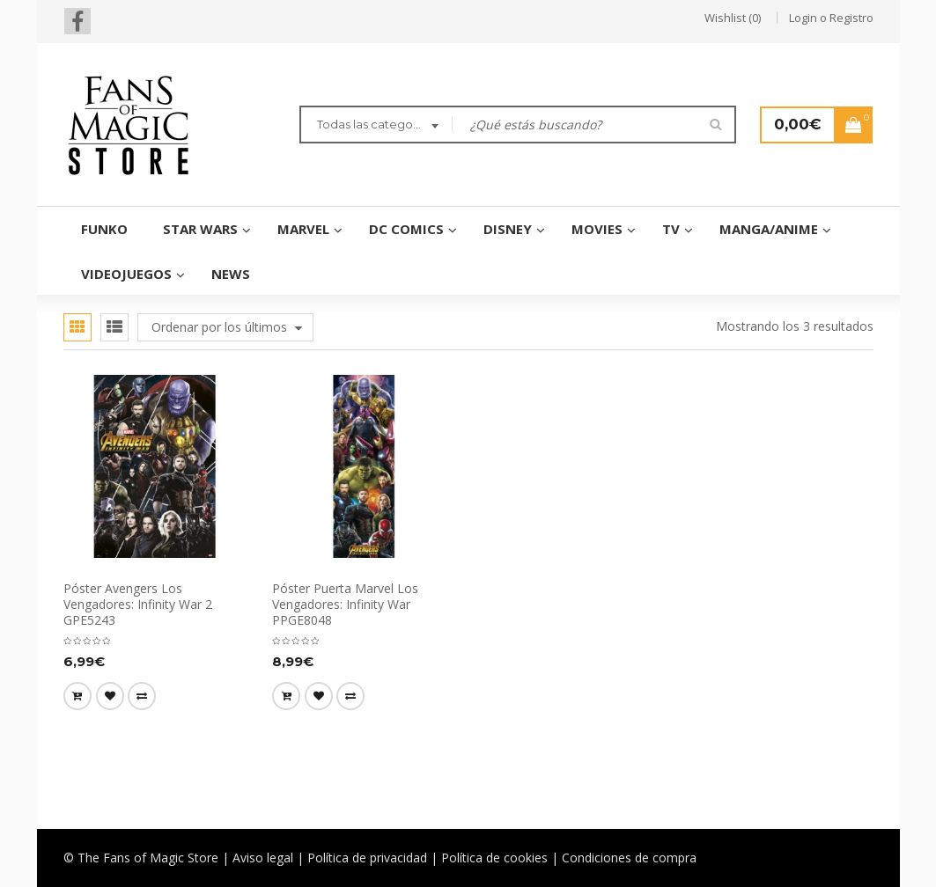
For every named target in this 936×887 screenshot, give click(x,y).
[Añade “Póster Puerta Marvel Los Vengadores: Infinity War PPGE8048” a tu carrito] (286, 696)
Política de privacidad (367, 857)
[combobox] (376, 126)
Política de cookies (494, 857)
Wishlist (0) (732, 18)
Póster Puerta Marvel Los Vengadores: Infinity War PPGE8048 (345, 604)
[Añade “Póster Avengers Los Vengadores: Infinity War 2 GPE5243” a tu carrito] (77, 696)
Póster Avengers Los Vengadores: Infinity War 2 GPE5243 (137, 604)
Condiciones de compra (629, 857)
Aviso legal (262, 857)
